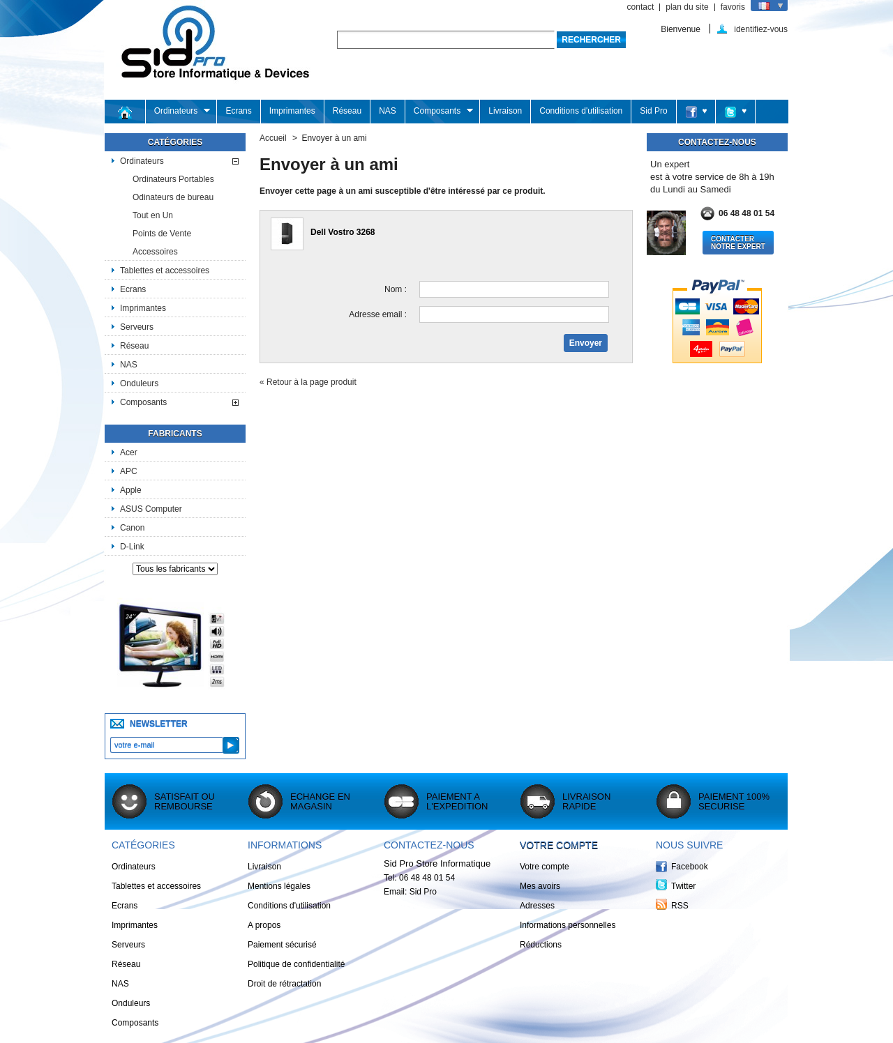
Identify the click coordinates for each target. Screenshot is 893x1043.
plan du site (687, 7)
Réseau (347, 111)
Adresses (537, 906)
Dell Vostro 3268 (342, 232)
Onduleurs (139, 383)
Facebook (689, 866)
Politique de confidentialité (296, 964)
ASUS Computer (151, 509)
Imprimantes (292, 111)
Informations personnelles (567, 925)
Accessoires (155, 252)
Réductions (541, 945)
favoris (733, 7)
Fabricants (175, 434)
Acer (128, 452)
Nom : (395, 289)
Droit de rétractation (284, 984)
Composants (439, 111)
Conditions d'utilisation (580, 111)
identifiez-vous (761, 28)
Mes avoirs (540, 886)
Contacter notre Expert (738, 242)
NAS (387, 111)
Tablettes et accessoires (164, 270)
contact (640, 7)
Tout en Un (153, 215)
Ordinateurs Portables (173, 179)
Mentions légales (279, 886)
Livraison (505, 111)
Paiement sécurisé (282, 945)
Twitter (683, 886)
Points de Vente (162, 233)
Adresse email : (378, 314)
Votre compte (559, 845)
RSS (680, 906)
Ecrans (238, 111)
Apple (131, 490)
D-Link (132, 546)
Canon (132, 528)
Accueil (273, 138)
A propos (264, 925)
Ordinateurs (178, 111)
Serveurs (136, 327)
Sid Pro (653, 111)
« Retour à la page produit (308, 382)
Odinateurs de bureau (173, 197)
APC (128, 471)
